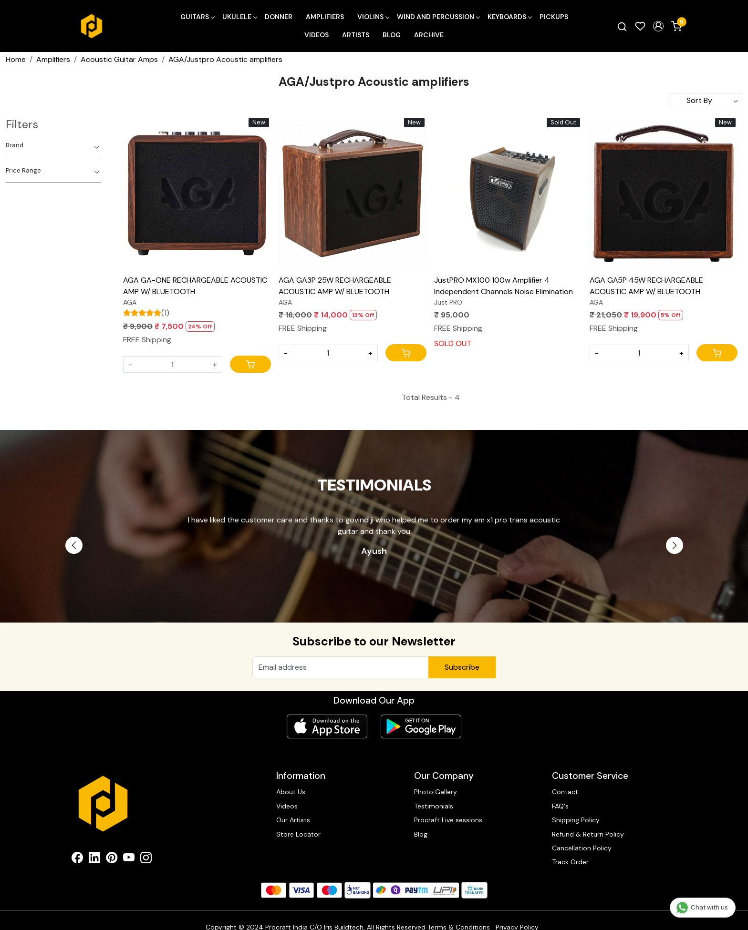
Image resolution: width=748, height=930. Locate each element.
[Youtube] (128, 859)
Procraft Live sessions (448, 820)
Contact (565, 791)
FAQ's (560, 806)
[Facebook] (77, 859)
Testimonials (433, 806)
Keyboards (509, 16)
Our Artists (293, 820)
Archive (429, 35)
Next (674, 545)
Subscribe (462, 667)
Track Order (570, 862)
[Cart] (250, 364)
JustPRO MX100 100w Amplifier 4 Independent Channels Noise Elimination (503, 285)
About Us (290, 791)
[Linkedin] (94, 859)
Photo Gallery (435, 791)
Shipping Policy (576, 820)
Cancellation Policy (582, 848)
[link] (622, 26)
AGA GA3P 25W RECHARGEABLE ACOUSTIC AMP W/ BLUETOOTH (335, 285)
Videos (316, 35)
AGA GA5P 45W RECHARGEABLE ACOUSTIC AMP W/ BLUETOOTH (646, 285)
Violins (373, 16)
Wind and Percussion (438, 16)
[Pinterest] (111, 859)
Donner (278, 16)
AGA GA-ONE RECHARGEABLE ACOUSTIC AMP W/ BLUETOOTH (195, 285)
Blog (392, 35)
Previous (74, 545)
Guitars (197, 16)
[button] (658, 26)
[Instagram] (146, 859)
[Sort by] (705, 100)
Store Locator (298, 834)
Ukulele (239, 16)
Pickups (554, 16)
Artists (355, 35)
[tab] (53, 145)
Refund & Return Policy (588, 834)
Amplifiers (325, 16)
